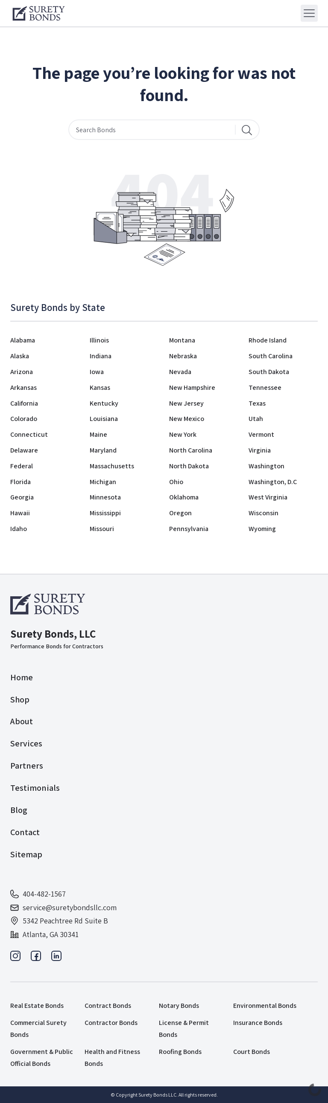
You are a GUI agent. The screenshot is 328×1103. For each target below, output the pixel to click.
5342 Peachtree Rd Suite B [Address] (59, 921)
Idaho (18, 528)
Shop (19, 699)
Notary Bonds (179, 1005)
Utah (256, 418)
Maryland (103, 450)
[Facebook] (36, 958)
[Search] (247, 130)
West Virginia (268, 497)
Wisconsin (263, 512)
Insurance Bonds (257, 1022)
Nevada (180, 371)
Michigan (103, 481)
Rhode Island (268, 340)
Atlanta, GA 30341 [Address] (44, 934)
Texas (257, 403)
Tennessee (265, 387)
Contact (25, 832)
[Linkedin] (56, 958)
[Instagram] (15, 958)
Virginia (260, 450)
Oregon (180, 512)
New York (182, 434)
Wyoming (262, 528)
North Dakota (189, 466)
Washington (266, 466)
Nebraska (183, 355)
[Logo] (38, 13)
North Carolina (190, 450)
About (21, 721)
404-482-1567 (38, 894)
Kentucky (104, 403)
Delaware (24, 450)
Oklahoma (184, 497)
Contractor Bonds (111, 1022)
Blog (18, 810)
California (24, 403)
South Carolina (271, 355)
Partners (26, 765)
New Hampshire (192, 387)
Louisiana (104, 418)
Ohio (176, 481)
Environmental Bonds (264, 1005)
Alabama (22, 340)
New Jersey (186, 403)
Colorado (23, 418)
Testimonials (35, 787)
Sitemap (26, 854)
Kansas (100, 387)
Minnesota (105, 497)
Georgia (22, 497)
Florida (20, 481)
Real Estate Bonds (37, 1005)
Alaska (19, 355)
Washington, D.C (273, 481)
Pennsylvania (188, 528)
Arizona (21, 371)
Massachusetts (112, 466)
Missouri (102, 528)
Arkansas (23, 387)
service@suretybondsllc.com (63, 907)
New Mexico (186, 418)
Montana (182, 340)
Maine (98, 434)
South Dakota (269, 371)
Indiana (100, 355)
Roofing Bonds (180, 1051)
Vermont (261, 434)
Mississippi (105, 512)
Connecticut (29, 434)
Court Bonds (251, 1051)
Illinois (99, 340)
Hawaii (20, 512)
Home (21, 677)
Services (26, 743)
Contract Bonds (108, 1005)
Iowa (97, 371)
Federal (21, 466)
